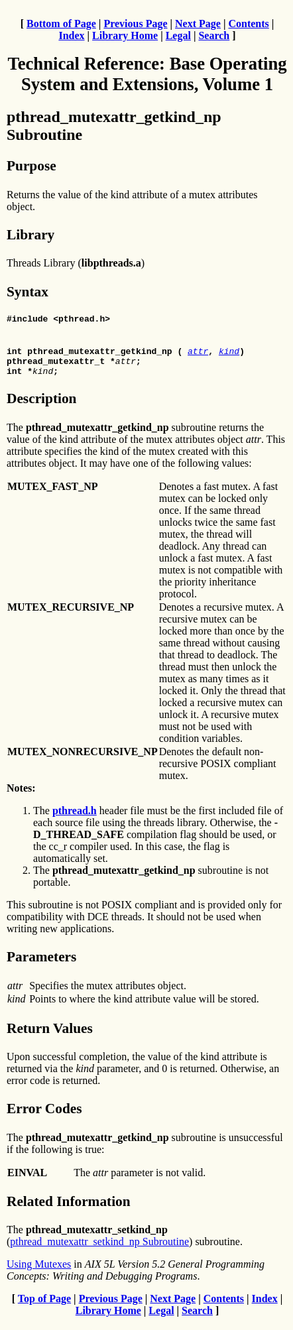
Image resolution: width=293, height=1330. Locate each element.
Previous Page (135, 23)
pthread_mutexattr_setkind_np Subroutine (99, 1249)
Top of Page (44, 1306)
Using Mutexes (39, 1272)
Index (71, 35)
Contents (248, 23)
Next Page (198, 23)
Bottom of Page (61, 23)
